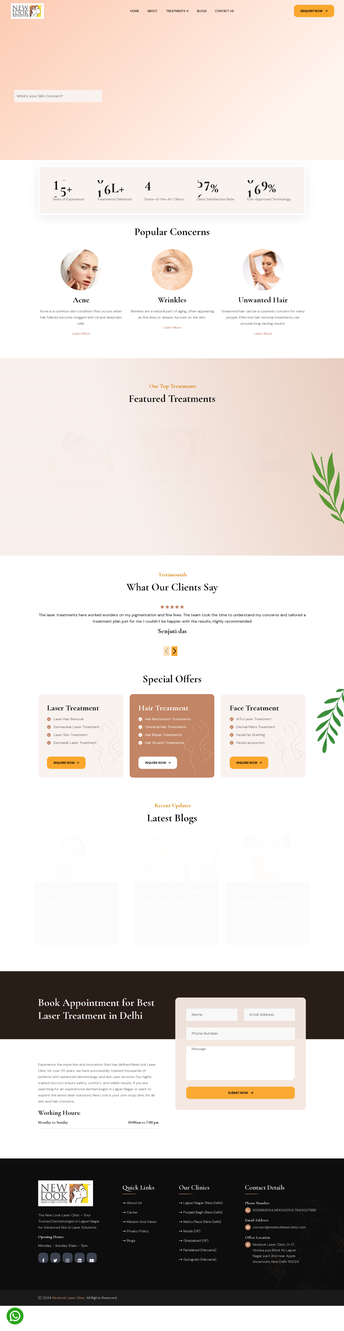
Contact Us (224, 11)
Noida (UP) (191, 1256)
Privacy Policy (138, 1256)
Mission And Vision (142, 1247)
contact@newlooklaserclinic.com (279, 1252)
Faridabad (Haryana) (199, 1275)
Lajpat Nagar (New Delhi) (203, 1228)
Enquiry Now (314, 11)
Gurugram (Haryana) (199, 1284)
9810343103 (284, 1235)
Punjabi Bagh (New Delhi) (202, 1237)
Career (132, 1237)
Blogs (202, 11)
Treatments (175, 11)
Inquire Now (66, 788)
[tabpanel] (172, 80)
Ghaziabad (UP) (195, 1265)
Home (134, 11)
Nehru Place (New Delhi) (202, 1247)
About (152, 11)
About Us (134, 1228)
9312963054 (263, 1235)
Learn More (81, 333)
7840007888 (305, 1235)
